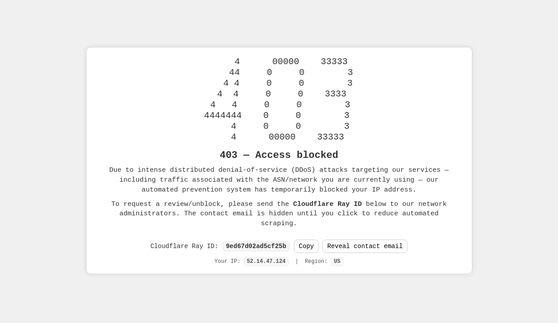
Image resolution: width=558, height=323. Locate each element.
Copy (306, 246)
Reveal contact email (365, 246)
